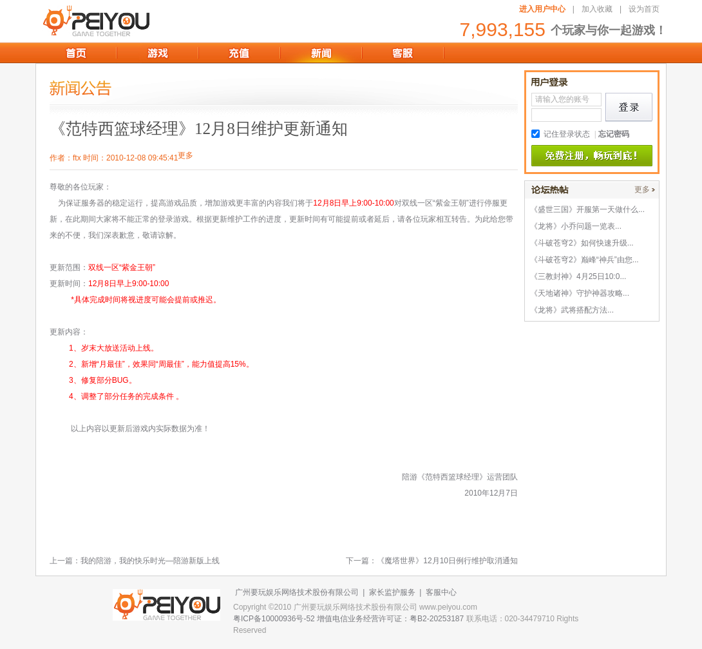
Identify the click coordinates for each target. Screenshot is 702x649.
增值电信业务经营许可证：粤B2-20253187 (390, 618)
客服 (403, 53)
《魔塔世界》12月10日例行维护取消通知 (447, 560)
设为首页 (644, 9)
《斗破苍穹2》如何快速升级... (582, 242)
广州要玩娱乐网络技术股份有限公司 (297, 592)
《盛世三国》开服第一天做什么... (587, 209)
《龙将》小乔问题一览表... (575, 226)
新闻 (321, 53)
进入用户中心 (542, 9)
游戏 (157, 53)
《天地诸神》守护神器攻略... (579, 293)
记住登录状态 (567, 134)
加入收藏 (597, 9)
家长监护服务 (392, 592)
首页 (75, 53)
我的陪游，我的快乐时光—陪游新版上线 (150, 560)
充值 (239, 53)
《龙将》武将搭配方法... (572, 310)
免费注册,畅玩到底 (591, 156)
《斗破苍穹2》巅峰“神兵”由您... (584, 259)
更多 (642, 189)
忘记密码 (613, 134)
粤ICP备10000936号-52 (274, 618)
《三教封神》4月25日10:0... (578, 276)
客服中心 (441, 592)
